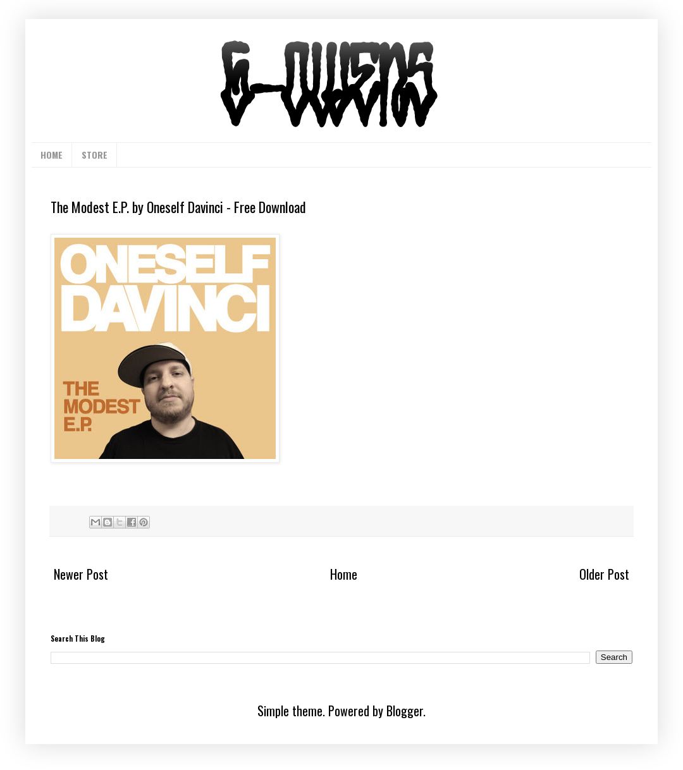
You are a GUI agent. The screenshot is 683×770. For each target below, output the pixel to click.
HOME (51, 154)
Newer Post (81, 574)
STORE (95, 154)
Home (343, 574)
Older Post (604, 574)
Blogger (404, 710)
